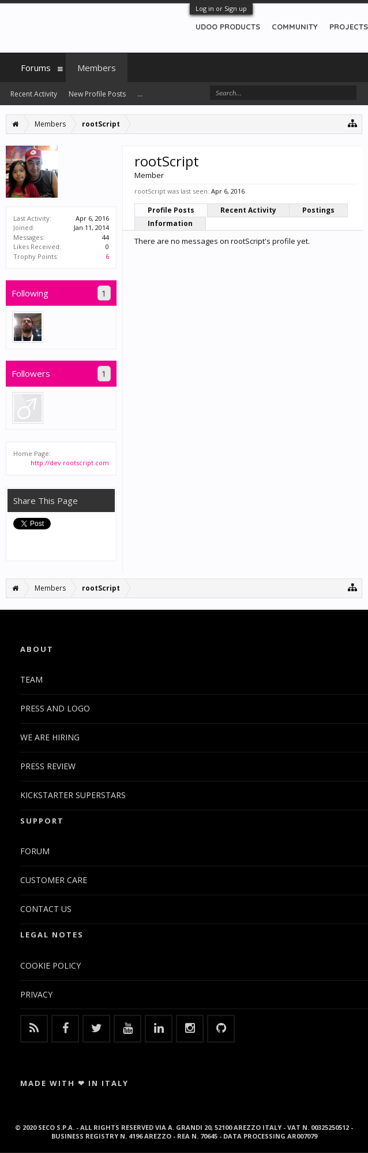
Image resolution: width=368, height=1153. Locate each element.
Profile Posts (171, 210)
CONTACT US (46, 908)
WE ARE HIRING (50, 737)
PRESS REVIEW (48, 766)
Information (170, 223)
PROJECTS (348, 26)
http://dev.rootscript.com (70, 462)
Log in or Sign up (221, 8)
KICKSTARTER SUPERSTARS (73, 794)
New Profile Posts (97, 94)
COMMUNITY (295, 26)
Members (96, 67)
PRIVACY (36, 994)
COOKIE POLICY (50, 965)
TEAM (31, 679)
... (139, 94)
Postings (318, 210)
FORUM (35, 851)
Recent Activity (248, 210)
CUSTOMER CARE (53, 879)
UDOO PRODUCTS (228, 26)
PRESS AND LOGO (55, 708)
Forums (36, 67)
